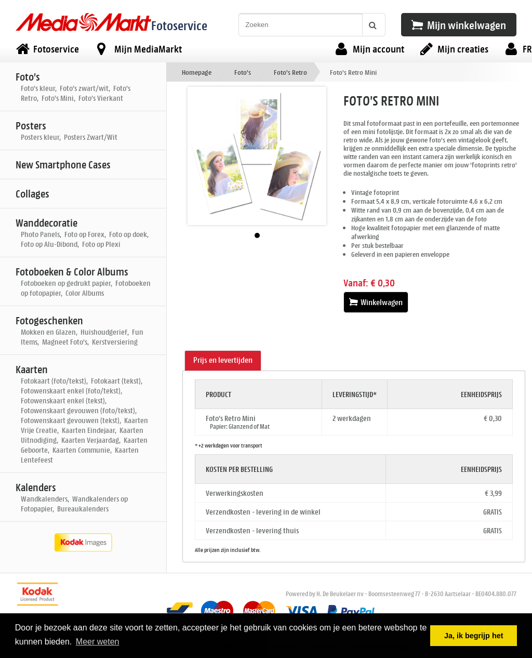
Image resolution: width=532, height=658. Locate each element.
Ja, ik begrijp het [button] (473, 635)
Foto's (242, 72)
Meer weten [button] (97, 641)
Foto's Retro (290, 72)
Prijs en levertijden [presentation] (222, 360)
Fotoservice (179, 25)
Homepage (196, 72)
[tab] (222, 360)
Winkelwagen (376, 302)
